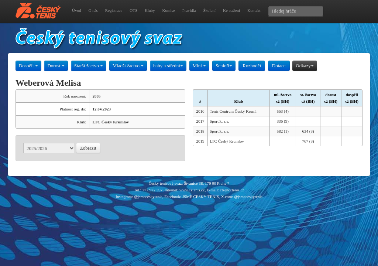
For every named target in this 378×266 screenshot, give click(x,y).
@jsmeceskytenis (148, 196)
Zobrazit (88, 148)
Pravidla (189, 10)
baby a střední (168, 65)
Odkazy (304, 65)
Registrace (113, 10)
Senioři (224, 65)
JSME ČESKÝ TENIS (200, 196)
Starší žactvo (88, 65)
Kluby (150, 10)
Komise (168, 10)
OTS (133, 10)
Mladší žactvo (128, 65)
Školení (209, 10)
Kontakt (253, 10)
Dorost (56, 65)
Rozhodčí (252, 65)
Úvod (76, 10)
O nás (92, 10)
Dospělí (28, 65)
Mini (199, 65)
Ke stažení (231, 10)
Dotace (279, 65)
